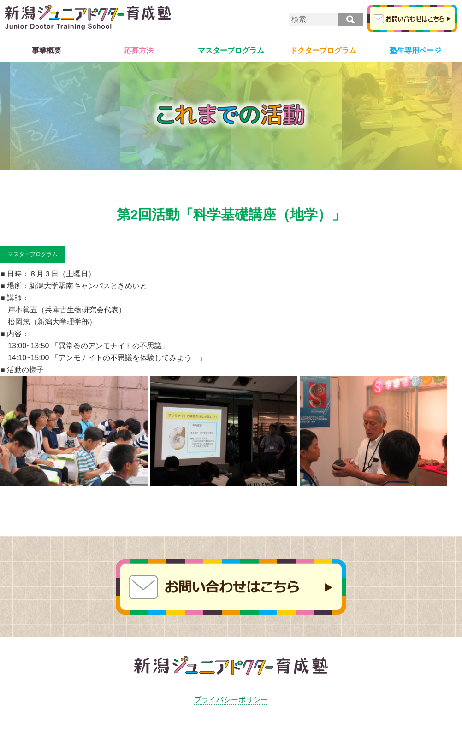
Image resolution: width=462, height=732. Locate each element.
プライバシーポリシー (231, 699)
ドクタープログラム (323, 50)
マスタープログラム (231, 50)
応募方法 (139, 50)
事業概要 (46, 50)
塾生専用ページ (415, 50)
